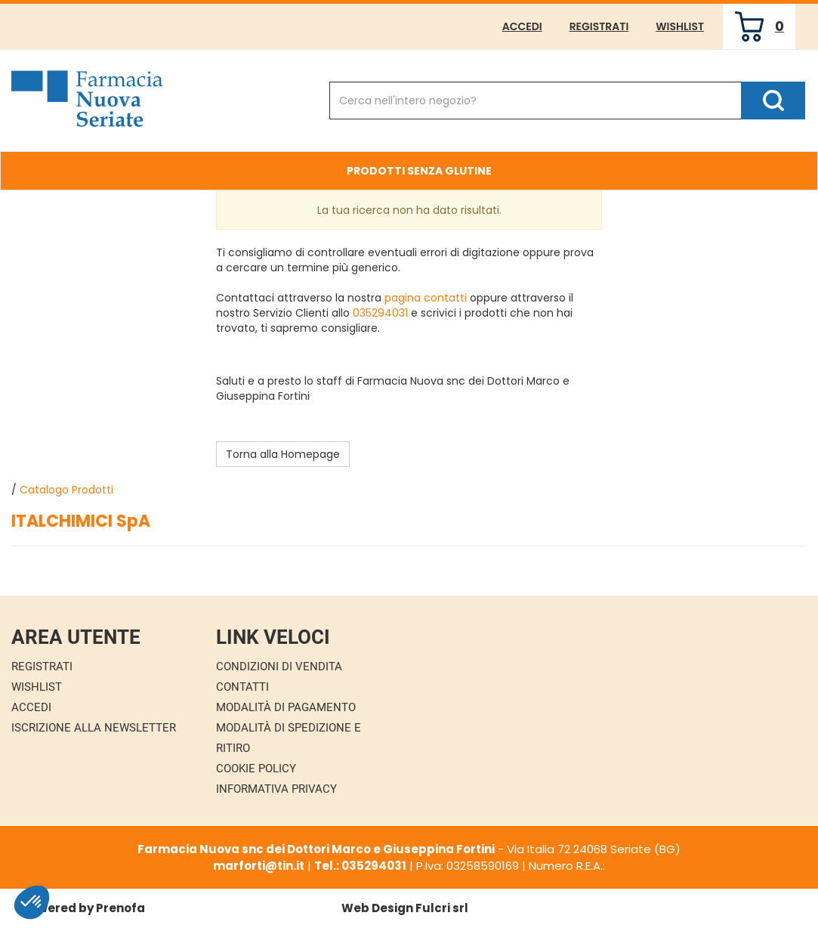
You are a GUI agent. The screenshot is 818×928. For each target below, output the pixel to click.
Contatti (242, 687)
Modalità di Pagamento (286, 707)
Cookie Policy (256, 768)
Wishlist (680, 26)
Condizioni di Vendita (279, 666)
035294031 (380, 312)
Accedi (522, 26)
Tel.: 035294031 (360, 866)
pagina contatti (425, 297)
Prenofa (120, 908)
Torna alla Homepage (283, 454)
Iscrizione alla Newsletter (93, 728)
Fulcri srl (441, 908)
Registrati (599, 26)
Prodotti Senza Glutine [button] (419, 170)
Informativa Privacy (276, 789)
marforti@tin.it (258, 866)
